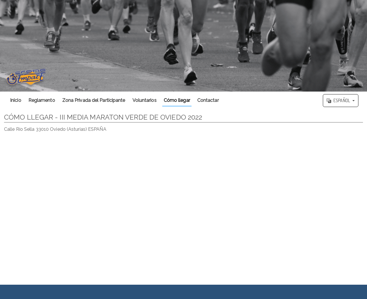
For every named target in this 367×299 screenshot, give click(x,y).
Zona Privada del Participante (93, 100)
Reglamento (41, 100)
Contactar (208, 100)
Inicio (15, 100)
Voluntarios (144, 100)
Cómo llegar (177, 100)
